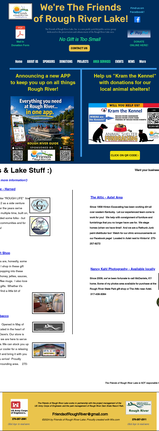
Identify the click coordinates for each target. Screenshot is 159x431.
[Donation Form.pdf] (20, 33)
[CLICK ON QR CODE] (125, 155)
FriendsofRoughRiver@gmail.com (80, 414)
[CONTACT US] (79, 48)
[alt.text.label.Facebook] (137, 19)
